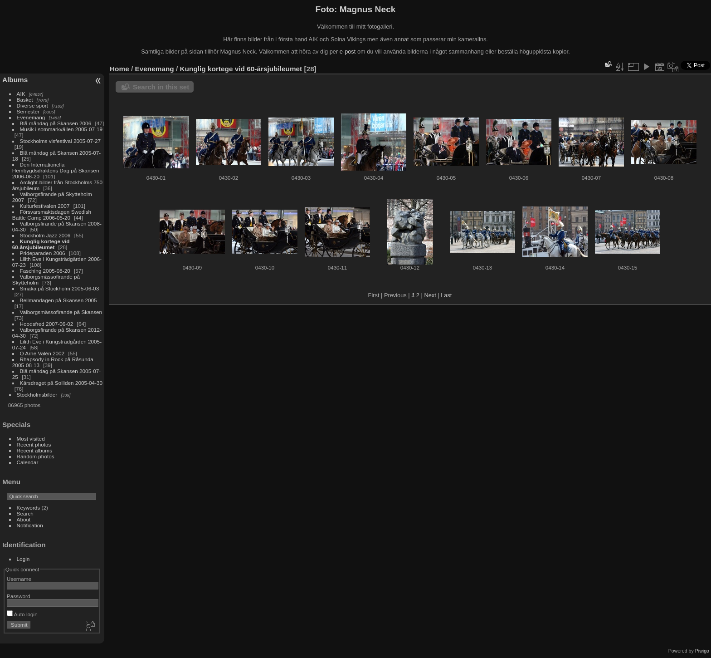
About (24, 519)
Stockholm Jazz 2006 (45, 235)
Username (19, 579)
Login (23, 559)
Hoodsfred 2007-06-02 (46, 324)
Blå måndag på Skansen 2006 (56, 123)
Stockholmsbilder (37, 395)
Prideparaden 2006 (42, 253)
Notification (30, 525)
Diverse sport (32, 105)
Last (446, 295)
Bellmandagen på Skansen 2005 (58, 300)
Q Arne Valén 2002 (42, 353)
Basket (25, 100)
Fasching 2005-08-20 (45, 271)
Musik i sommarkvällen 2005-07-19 (61, 129)
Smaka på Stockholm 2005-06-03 (59, 288)
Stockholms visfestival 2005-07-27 (60, 141)
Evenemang (31, 117)
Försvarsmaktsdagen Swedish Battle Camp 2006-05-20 (51, 215)
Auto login (22, 614)
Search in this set (161, 87)
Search (25, 513)
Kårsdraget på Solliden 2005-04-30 (61, 383)
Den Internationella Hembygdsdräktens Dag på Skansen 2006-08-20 (55, 170)
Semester (28, 111)
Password (18, 596)
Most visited (31, 439)
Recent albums (34, 450)
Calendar (28, 462)
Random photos (35, 456)
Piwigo (702, 650)
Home (119, 69)
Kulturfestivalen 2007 (45, 206)
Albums (15, 79)
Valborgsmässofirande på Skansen (61, 312)
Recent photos (34, 444)
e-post (348, 51)
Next (430, 295)
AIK (21, 94)
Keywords (28, 508)
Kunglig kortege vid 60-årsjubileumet (41, 244)
